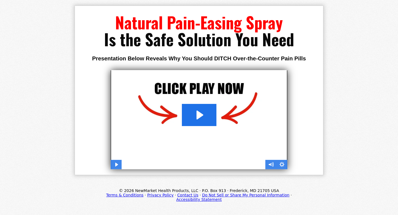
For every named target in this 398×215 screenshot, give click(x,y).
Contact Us (187, 195)
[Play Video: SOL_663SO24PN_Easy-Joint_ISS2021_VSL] (199, 115)
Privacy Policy (160, 195)
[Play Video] (116, 164)
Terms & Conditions (124, 195)
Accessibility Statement (199, 199)
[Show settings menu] (281, 164)
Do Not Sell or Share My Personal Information (245, 195)
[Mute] (270, 164)
